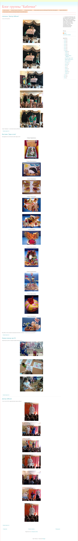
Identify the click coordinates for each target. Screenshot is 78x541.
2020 (65, 48)
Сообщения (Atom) (34, 531)
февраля (66, 71)
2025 (65, 41)
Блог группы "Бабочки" (19, 6)
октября (66, 54)
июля (66, 65)
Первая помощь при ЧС (9, 338)
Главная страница (6, 10)
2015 (65, 77)
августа (66, 64)
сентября (66, 62)
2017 (65, 76)
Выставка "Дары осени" (9, 134)
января (66, 73)
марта (66, 70)
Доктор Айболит (7, 399)
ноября (66, 52)
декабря (66, 51)
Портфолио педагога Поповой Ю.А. (16, 10)
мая (66, 67)
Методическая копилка (28, 10)
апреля (66, 68)
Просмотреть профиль (67, 34)
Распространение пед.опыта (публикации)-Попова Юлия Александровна (45, 10)
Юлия (65, 33)
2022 (65, 45)
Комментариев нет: (6, 525)
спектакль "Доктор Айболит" (10, 16)
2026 (65, 39)
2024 (65, 42)
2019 (65, 50)
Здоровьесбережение (63, 10)
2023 (65, 44)
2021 (65, 47)
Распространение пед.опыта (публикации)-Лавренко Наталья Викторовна (15, 11)
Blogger (44, 538)
